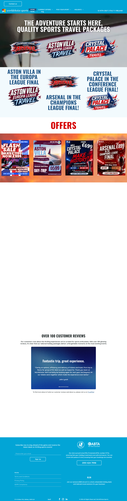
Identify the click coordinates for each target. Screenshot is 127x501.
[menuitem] (32, 9)
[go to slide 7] (67, 385)
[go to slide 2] (60, 385)
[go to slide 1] (59, 385)
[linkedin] (66, 498)
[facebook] (59, 498)
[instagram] (63, 498)
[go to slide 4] (63, 385)
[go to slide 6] (66, 385)
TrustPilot (91, 390)
